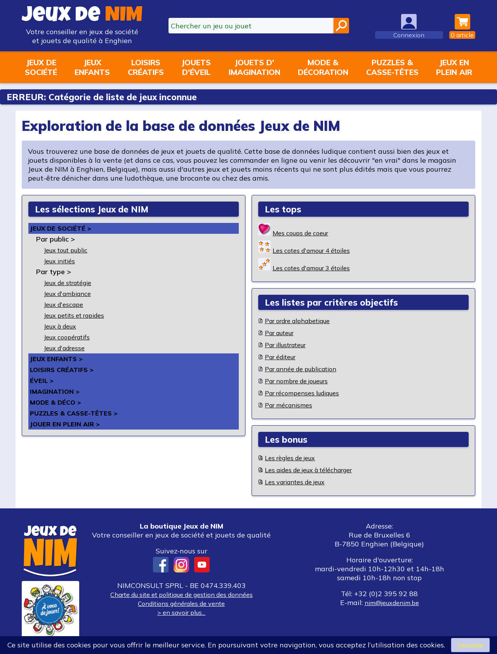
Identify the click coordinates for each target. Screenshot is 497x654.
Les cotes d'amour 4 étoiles (317, 250)
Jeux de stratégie (72, 282)
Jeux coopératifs (70, 336)
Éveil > (43, 380)
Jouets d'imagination (254, 67)
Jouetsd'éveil (196, 67)
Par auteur (283, 332)
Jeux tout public (70, 249)
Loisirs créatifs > (64, 369)
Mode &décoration (323, 67)
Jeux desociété (41, 67)
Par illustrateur (290, 344)
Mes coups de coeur (305, 232)
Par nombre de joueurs (302, 380)
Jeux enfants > (59, 358)
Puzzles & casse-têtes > (78, 413)
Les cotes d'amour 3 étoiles (317, 267)
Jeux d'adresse (68, 347)
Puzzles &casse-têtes (392, 67)
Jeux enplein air (454, 67)
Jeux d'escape (66, 304)
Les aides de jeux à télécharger (316, 469)
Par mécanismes (292, 404)
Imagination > (57, 391)
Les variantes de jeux (300, 481)
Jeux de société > (63, 228)
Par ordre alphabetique (303, 320)
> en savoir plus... (181, 612)
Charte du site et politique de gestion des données (181, 594)
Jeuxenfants (92, 67)
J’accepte (470, 644)
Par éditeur (283, 356)
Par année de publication (307, 368)
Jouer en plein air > (68, 423)
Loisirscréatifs (146, 67)
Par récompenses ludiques (308, 392)
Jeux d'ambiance (71, 293)
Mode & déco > (58, 402)
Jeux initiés (62, 260)
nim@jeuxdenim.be (391, 602)
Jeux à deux (63, 326)
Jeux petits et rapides (79, 315)
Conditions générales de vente (181, 603)
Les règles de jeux (294, 457)
